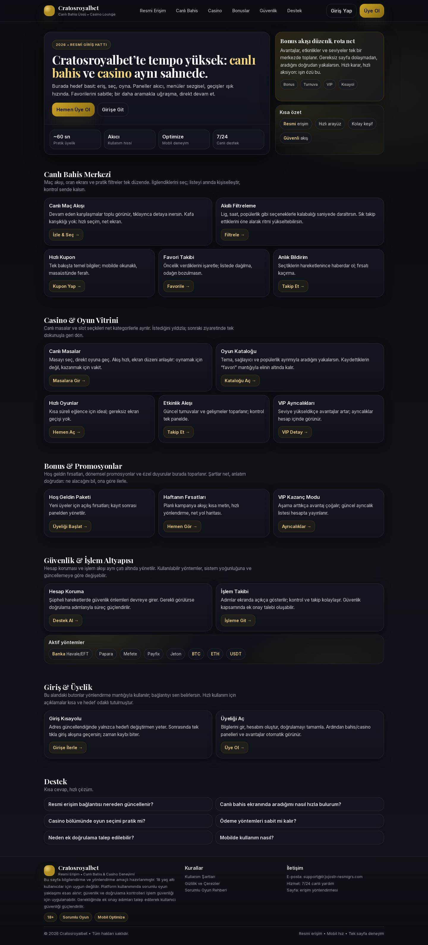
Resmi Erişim (153, 10)
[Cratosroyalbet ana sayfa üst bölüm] (79, 10)
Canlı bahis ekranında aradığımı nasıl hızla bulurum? (280, 804)
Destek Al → (65, 620)
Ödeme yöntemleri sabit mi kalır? (258, 821)
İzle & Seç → (66, 234)
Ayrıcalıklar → (296, 526)
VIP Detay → (295, 432)
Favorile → (178, 286)
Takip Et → (293, 286)
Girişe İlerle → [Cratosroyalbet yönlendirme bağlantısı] (68, 747)
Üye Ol (372, 11)
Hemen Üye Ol (73, 110)
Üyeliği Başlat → (70, 526)
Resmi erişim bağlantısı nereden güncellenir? (100, 804)
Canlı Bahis (187, 10)
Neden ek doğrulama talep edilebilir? (91, 838)
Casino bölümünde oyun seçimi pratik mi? (96, 821)
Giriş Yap (341, 11)
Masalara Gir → (69, 380)
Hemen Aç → (67, 432)
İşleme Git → (238, 620)
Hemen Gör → (182, 526)
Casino (215, 10)
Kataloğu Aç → (240, 380)
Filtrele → (235, 234)
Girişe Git (113, 110)
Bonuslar (241, 10)
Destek (294, 10)
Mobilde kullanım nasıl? (247, 838)
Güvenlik (268, 10)
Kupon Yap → (67, 286)
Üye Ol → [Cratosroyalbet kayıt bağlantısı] (234, 747)
